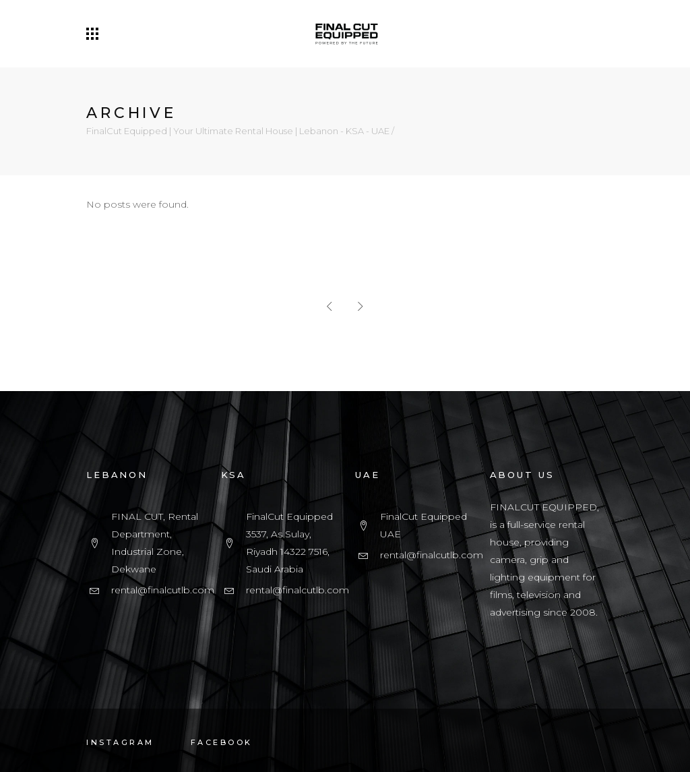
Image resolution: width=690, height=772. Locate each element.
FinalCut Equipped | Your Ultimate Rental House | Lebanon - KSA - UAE (237, 131)
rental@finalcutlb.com (162, 590)
